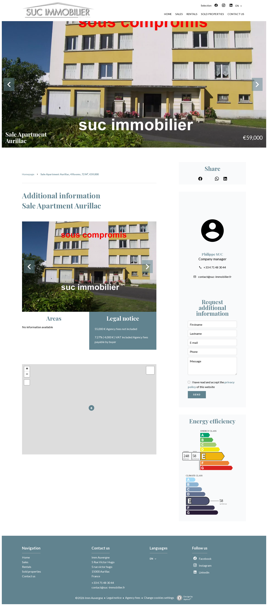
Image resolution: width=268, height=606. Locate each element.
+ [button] (27, 369)
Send (196, 394)
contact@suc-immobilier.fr (215, 276)
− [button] (27, 374)
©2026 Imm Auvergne (89, 597)
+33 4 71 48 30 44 (215, 267)
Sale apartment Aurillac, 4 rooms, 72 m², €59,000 (69, 174)
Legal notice (114, 597)
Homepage (28, 174)
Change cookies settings (159, 597)
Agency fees (132, 597)
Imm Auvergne (101, 557)
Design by (184, 598)
